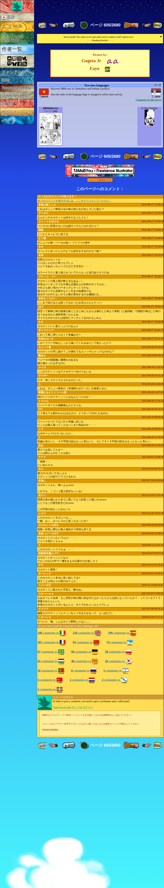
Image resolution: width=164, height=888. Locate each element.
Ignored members (50, 863)
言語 (8, 17)
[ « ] (68, 25)
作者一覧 (12, 49)
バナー (8, 120)
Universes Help (15, 95)
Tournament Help (16, 88)
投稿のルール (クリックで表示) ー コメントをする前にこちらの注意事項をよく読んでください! (86, 849)
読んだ (12, 38)
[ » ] (131, 25)
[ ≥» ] (147, 25)
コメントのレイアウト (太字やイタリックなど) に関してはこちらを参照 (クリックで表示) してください (90, 857)
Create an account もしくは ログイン (73, 841)
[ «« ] (42, 25)
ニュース (12, 26)
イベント (10, 112)
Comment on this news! (148, 233)
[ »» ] (157, 25)
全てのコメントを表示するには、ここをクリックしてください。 (74, 334)
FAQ (5, 80)
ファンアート (14, 72)
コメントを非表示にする (100, 314)
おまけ (8, 103)
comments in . (52, 766)
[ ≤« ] (53, 25)
